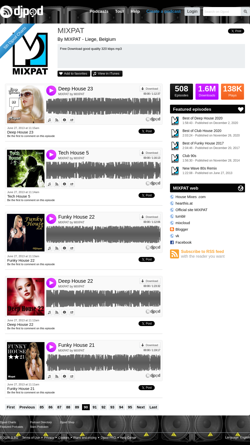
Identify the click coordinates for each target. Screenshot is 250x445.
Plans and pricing (85, 437)
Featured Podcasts (11, 426)
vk (177, 236)
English (245, 437)
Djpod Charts (8, 422)
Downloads (207, 90)
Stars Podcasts (39, 426)
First (11, 407)
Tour (119, 11)
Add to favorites (75, 73)
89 (77, 407)
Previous (27, 407)
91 (95, 407)
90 (86, 407)
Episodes (181, 90)
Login (192, 11)
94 (121, 407)
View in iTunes (109, 73)
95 (130, 407)
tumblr (181, 216)
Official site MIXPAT (192, 210)
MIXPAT (71, 30)
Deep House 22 (75, 281)
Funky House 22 (76, 217)
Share (74, 119)
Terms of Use (31, 437)
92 (104, 407)
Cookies (63, 437)
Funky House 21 (76, 345)
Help (135, 11)
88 (68, 407)
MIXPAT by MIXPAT (71, 94)
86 (50, 407)
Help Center (128, 437)
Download (152, 88)
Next (141, 407)
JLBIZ (14, 437)
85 (42, 407)
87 (59, 407)
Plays (232, 90)
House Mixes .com (191, 197)
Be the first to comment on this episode (31, 135)
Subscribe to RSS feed (213, 254)
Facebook (184, 242)
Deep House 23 (75, 88)
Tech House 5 (73, 153)
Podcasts (99, 11)
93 (112, 407)
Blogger (182, 229)
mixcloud (183, 223)
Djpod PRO (108, 437)
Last (153, 407)
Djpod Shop (67, 422)
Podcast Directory (41, 422)
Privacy (49, 437)
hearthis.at (184, 203)
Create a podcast (163, 11)
